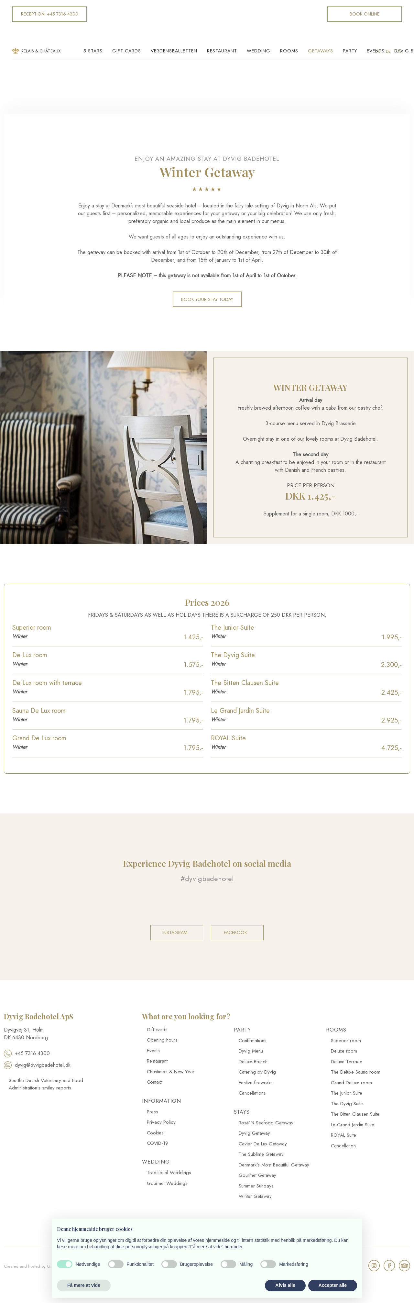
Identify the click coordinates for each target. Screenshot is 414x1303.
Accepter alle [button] (333, 1285)
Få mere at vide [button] (83, 1285)
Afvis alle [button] (285, 1285)
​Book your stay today (207, 299)
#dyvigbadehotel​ (207, 878)
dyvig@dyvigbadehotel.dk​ (37, 1065)
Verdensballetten (174, 51)
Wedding (258, 51)
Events (376, 51)
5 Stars (93, 51)
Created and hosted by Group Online (38, 1266)
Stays (242, 1112)
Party (350, 51)
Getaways (320, 51)
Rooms (289, 51)
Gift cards (126, 51)
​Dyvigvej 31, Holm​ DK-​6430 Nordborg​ (26, 1033)
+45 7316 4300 (27, 1053)
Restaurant (222, 51)
